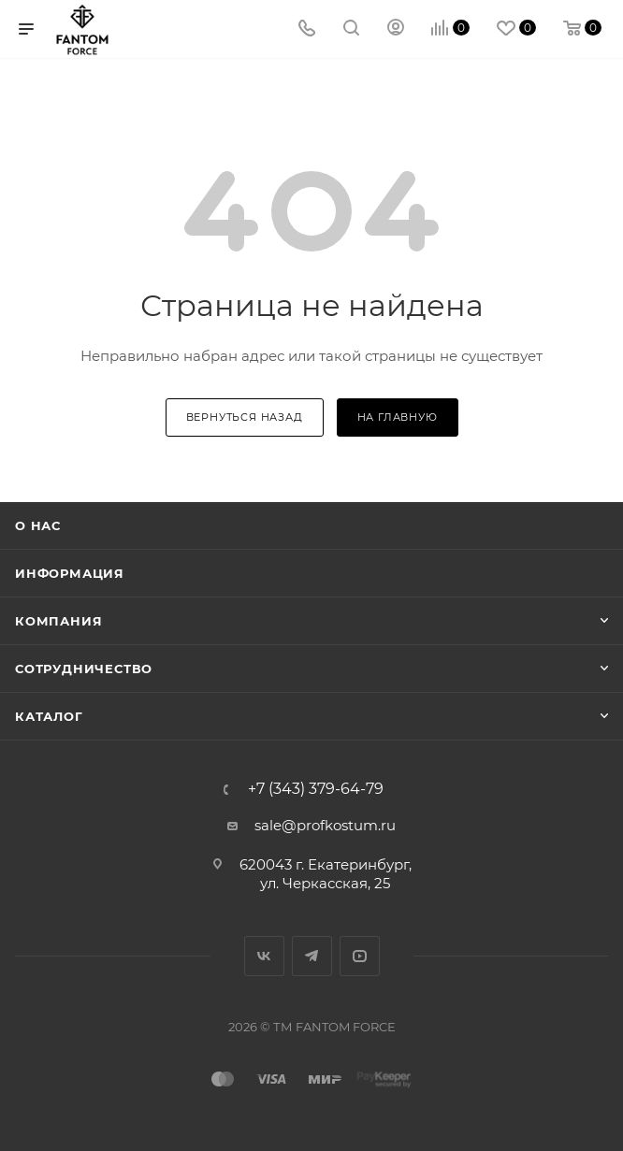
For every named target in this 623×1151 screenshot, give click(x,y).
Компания (58, 620)
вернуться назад (244, 417)
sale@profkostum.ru (325, 825)
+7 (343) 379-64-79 (316, 789)
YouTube (360, 956)
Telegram (312, 956)
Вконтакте (264, 956)
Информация (69, 573)
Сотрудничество (83, 668)
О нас (38, 525)
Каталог (49, 716)
